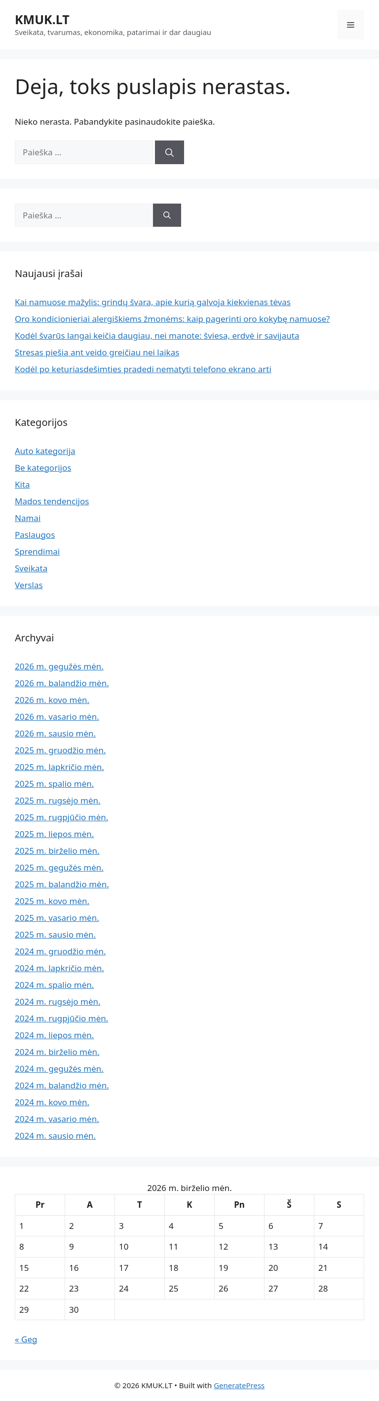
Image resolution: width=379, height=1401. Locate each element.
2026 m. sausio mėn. (55, 733)
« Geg (26, 1339)
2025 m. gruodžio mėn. (60, 750)
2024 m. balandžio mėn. (62, 1085)
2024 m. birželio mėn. (57, 1051)
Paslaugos (35, 534)
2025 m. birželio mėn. (57, 850)
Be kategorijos (43, 467)
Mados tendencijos (52, 501)
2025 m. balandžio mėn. (62, 884)
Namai (27, 518)
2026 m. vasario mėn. (57, 716)
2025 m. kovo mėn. (52, 901)
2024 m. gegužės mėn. (59, 1068)
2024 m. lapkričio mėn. (59, 968)
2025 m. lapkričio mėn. (59, 766)
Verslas (29, 585)
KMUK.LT (42, 19)
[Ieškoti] (169, 152)
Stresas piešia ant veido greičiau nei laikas (97, 352)
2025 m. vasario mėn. (57, 917)
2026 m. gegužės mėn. (59, 666)
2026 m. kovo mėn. (52, 699)
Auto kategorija (45, 450)
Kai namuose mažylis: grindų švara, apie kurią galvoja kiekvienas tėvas (153, 302)
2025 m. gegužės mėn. (59, 867)
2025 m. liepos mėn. (54, 834)
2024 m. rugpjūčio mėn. (61, 1018)
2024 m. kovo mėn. (52, 1102)
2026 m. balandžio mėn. (62, 683)
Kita (22, 484)
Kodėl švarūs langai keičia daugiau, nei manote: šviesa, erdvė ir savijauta (157, 335)
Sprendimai (37, 551)
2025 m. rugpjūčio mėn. (61, 817)
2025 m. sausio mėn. (55, 934)
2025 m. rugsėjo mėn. (58, 800)
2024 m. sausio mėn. (55, 1135)
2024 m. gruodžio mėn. (60, 951)
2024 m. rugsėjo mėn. (58, 1001)
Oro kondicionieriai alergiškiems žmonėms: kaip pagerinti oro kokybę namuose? (172, 318)
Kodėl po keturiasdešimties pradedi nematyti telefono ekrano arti (143, 369)
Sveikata (31, 568)
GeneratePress (239, 1385)
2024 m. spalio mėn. (54, 984)
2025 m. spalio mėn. (54, 783)
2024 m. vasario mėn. (57, 1118)
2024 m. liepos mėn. (54, 1035)
